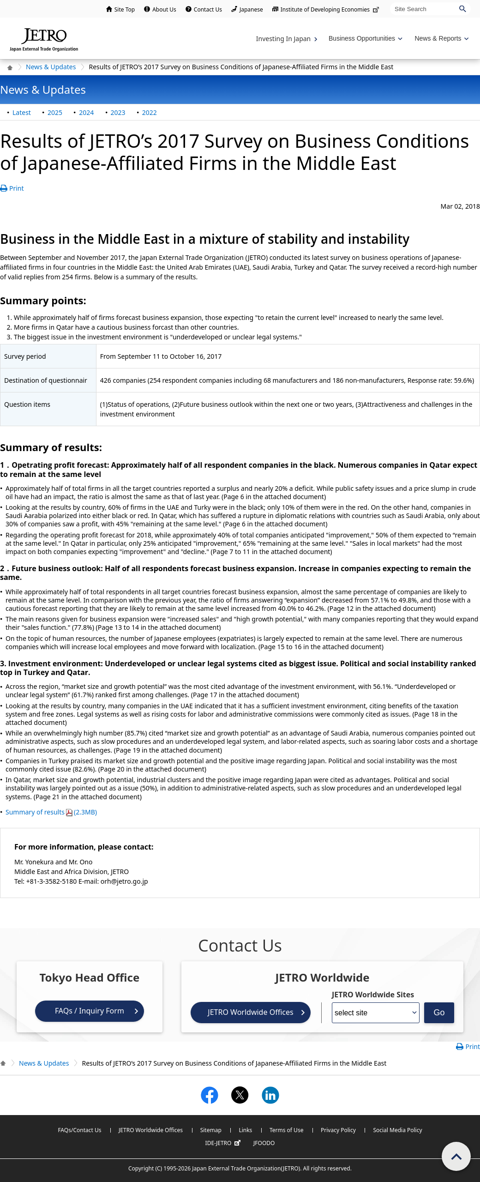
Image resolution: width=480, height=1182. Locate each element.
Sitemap (211, 1130)
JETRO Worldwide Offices (250, 1012)
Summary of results (51, 812)
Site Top (124, 9)
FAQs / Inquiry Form (89, 1011)
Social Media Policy (397, 1130)
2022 (149, 112)
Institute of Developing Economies (331, 9)
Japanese (251, 9)
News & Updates (51, 66)
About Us (164, 9)
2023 (118, 112)
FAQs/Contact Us (79, 1130)
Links (245, 1130)
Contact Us (208, 9)
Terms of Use (286, 1130)
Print (16, 188)
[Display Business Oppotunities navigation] (365, 38)
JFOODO (264, 1143)
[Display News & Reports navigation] (440, 38)
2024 (86, 112)
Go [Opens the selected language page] (438, 1012)
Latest (21, 112)
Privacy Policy (338, 1130)
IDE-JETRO (224, 1143)
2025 (55, 112)
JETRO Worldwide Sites (373, 994)
